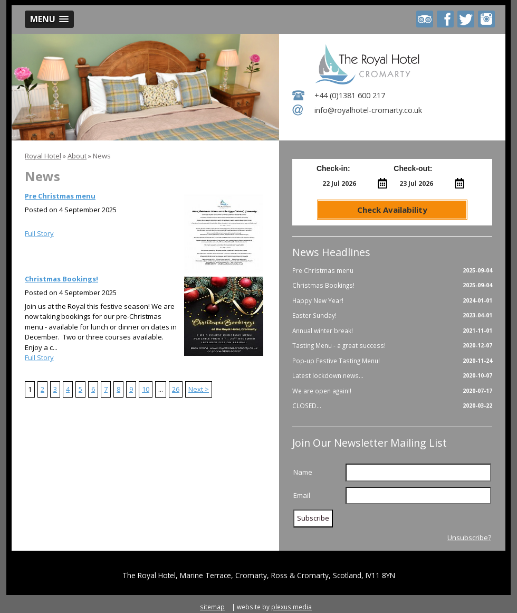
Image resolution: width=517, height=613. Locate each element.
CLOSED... (392, 406)
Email (301, 495)
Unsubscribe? (469, 537)
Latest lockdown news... (392, 376)
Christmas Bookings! (61, 279)
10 (145, 389)
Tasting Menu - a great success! (392, 346)
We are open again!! (392, 391)
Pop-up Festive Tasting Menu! (392, 361)
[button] (49, 19)
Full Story (39, 233)
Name (302, 472)
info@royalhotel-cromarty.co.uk (368, 110)
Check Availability (392, 209)
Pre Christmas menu (60, 196)
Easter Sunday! (392, 315)
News (102, 156)
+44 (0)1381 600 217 (349, 95)
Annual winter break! (392, 331)
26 (175, 389)
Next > (198, 389)
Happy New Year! (392, 301)
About (77, 156)
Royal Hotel (43, 156)
